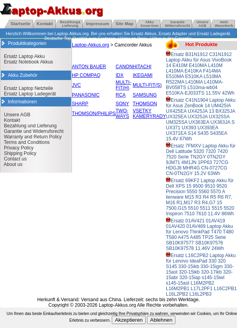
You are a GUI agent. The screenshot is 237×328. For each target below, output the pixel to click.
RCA (121, 95)
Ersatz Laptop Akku (24, 56)
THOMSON (145, 103)
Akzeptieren (129, 320)
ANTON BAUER (89, 66)
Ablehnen (161, 320)
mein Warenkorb (224, 24)
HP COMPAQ (86, 75)
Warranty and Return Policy (33, 137)
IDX (120, 75)
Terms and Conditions (27, 142)
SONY (122, 103)
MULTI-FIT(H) (123, 85)
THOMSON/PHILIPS (94, 113)
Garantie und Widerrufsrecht (34, 131)
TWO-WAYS (122, 113)
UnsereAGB (202, 24)
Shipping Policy (20, 153)
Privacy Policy (19, 148)
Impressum (97, 23)
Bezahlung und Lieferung (30, 126)
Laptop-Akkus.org (90, 45)
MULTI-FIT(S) (147, 85)
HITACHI (142, 66)
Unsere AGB (17, 114)
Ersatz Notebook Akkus (28, 62)
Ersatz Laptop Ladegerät (30, 94)
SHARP (80, 103)
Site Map (124, 23)
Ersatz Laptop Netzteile (28, 88)
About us (13, 164)
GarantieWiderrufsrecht (177, 24)
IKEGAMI (142, 75)
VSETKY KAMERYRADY (149, 113)
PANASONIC (86, 95)
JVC (76, 85)
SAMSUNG (145, 95)
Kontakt (45, 23)
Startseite (20, 23)
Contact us (15, 159)
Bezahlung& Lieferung (70, 24)
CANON (124, 66)
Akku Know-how (150, 24)
